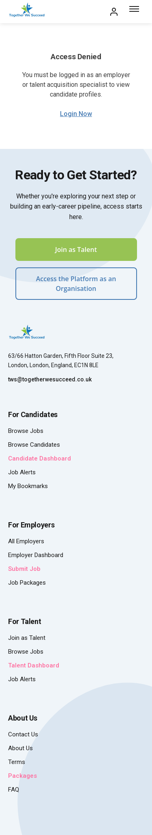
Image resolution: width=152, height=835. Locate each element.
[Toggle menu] (135, 12)
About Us (20, 748)
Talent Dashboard (33, 665)
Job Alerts (22, 472)
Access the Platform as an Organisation (76, 283)
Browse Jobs (25, 431)
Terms (16, 762)
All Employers (26, 541)
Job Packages (27, 582)
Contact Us (23, 734)
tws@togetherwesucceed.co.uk (50, 379)
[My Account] (114, 12)
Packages (22, 775)
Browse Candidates (34, 444)
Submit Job (24, 568)
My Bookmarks (28, 486)
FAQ (13, 789)
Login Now (76, 114)
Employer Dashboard (35, 555)
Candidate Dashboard (39, 458)
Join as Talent (76, 249)
